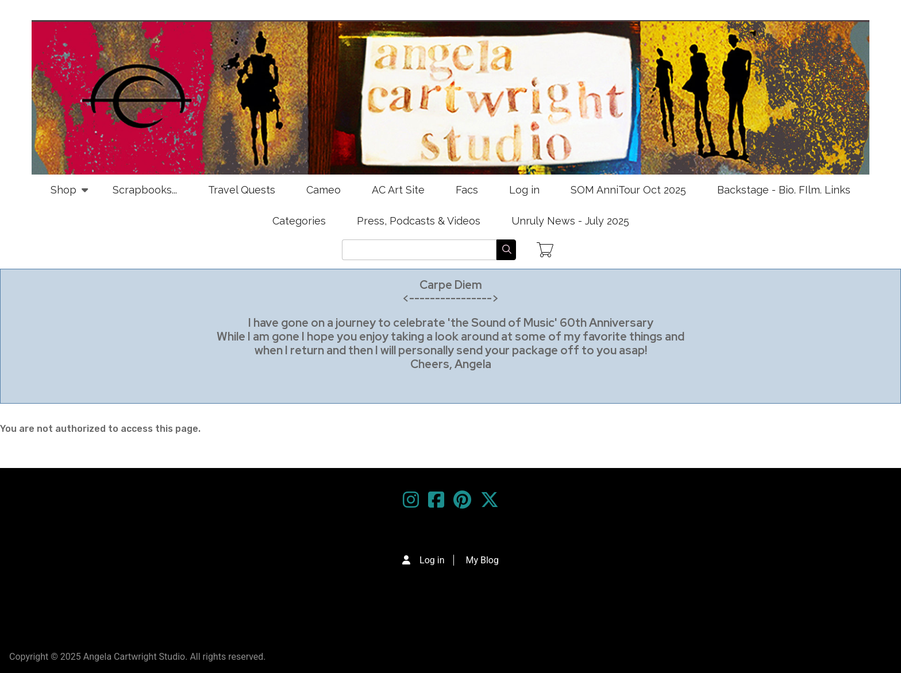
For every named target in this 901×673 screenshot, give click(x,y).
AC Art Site (398, 190)
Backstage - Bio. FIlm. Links (783, 190)
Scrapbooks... (145, 190)
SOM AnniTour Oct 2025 (628, 190)
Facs (467, 190)
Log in (524, 190)
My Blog (481, 560)
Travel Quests (241, 190)
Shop (63, 195)
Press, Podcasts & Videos (418, 221)
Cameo (323, 190)
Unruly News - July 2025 (570, 221)
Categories (299, 221)
